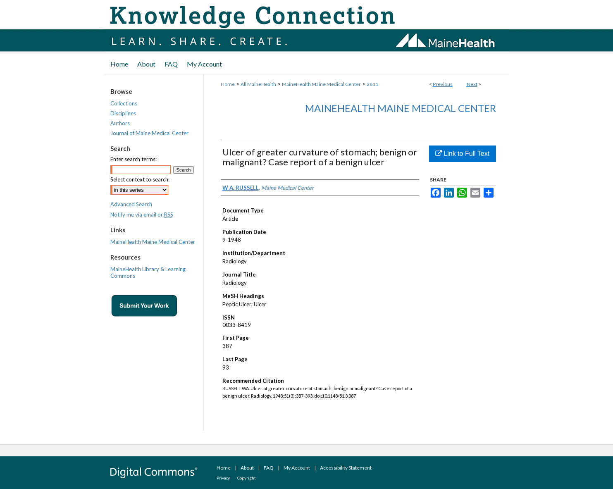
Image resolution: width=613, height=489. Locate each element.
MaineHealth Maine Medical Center (321, 84)
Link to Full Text (462, 153)
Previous (443, 84)
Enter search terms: (133, 159)
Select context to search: (139, 179)
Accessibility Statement (346, 468)
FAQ (269, 468)
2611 (372, 84)
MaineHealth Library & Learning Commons (148, 272)
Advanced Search (131, 204)
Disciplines (123, 113)
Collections (123, 103)
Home (228, 84)
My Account (297, 468)
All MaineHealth (258, 84)
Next (472, 84)
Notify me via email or (141, 214)
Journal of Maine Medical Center (149, 133)
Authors (120, 123)
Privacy (223, 477)
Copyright (246, 477)
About (247, 468)
